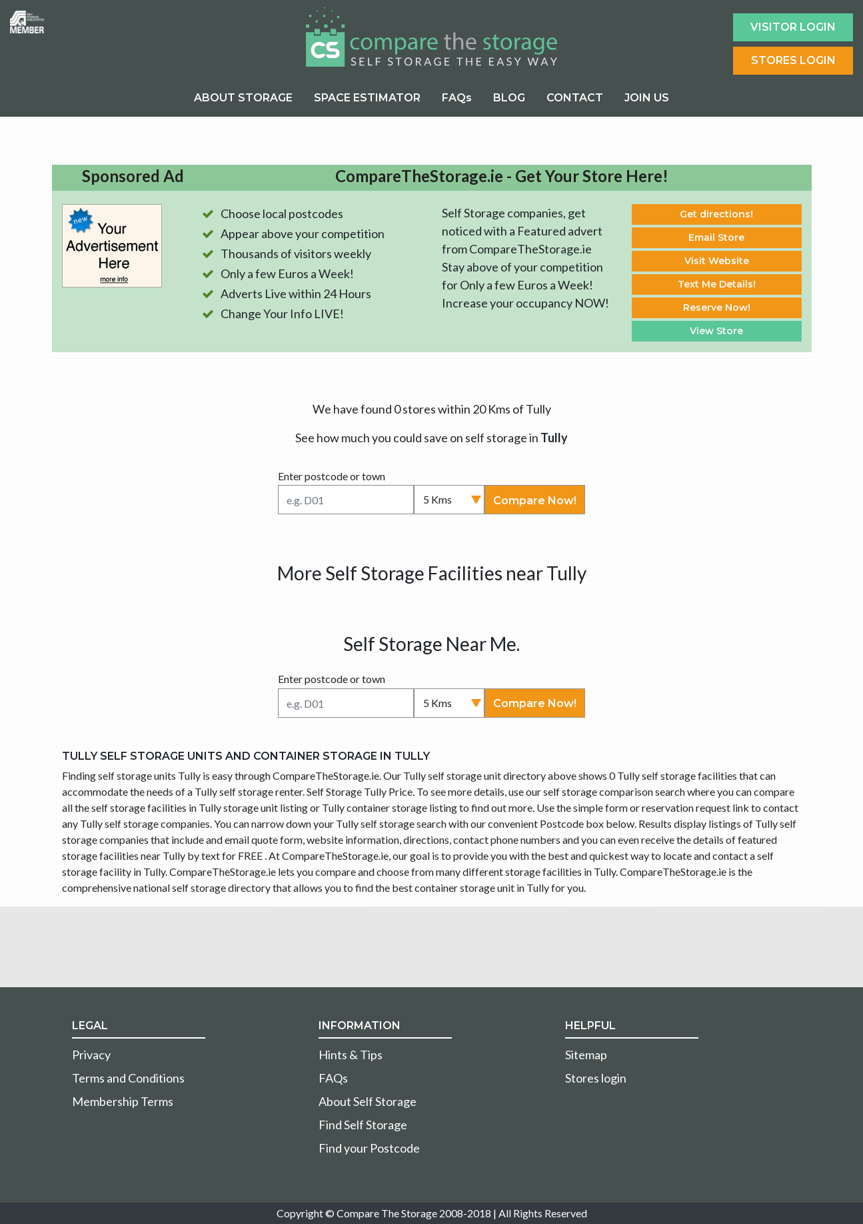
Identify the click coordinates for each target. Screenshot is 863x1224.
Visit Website (716, 261)
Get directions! (716, 214)
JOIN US (646, 97)
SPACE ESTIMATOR (367, 97)
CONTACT (574, 97)
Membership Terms (122, 1101)
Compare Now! (534, 500)
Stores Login (793, 60)
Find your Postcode (369, 1148)
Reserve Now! (716, 307)
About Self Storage (368, 1101)
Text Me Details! (717, 284)
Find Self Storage (363, 1124)
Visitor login (793, 27)
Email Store (716, 237)
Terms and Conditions (128, 1078)
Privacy (91, 1054)
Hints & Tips (351, 1054)
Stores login (595, 1078)
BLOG (509, 97)
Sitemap (586, 1054)
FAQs (457, 97)
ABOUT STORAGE (243, 97)
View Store (716, 331)
